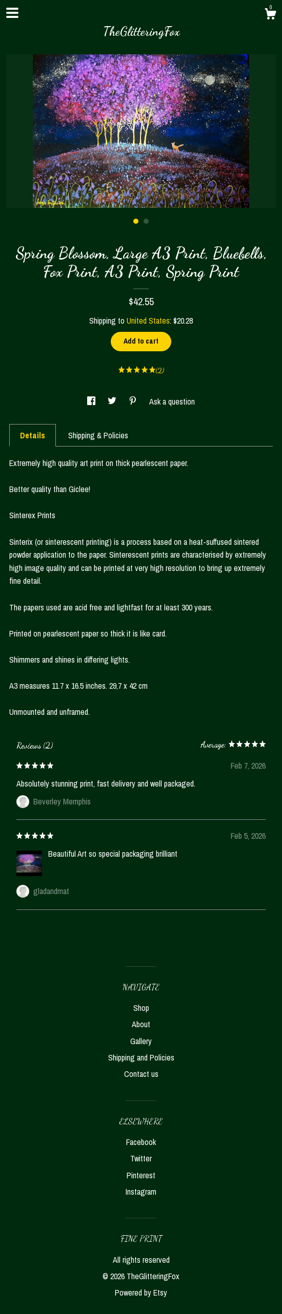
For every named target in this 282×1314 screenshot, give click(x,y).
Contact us (141, 1073)
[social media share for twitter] (113, 401)
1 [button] (135, 221)
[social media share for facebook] (92, 401)
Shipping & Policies (98, 435)
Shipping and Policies (141, 1057)
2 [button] (146, 221)
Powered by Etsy (141, 1292)
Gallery (141, 1041)
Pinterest (141, 1175)
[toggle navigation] (12, 13)
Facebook (141, 1142)
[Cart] (270, 15)
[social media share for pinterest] (134, 401)
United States (148, 320)
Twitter (141, 1158)
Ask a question (172, 401)
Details (32, 435)
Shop (141, 1007)
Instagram (141, 1191)
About (141, 1024)
